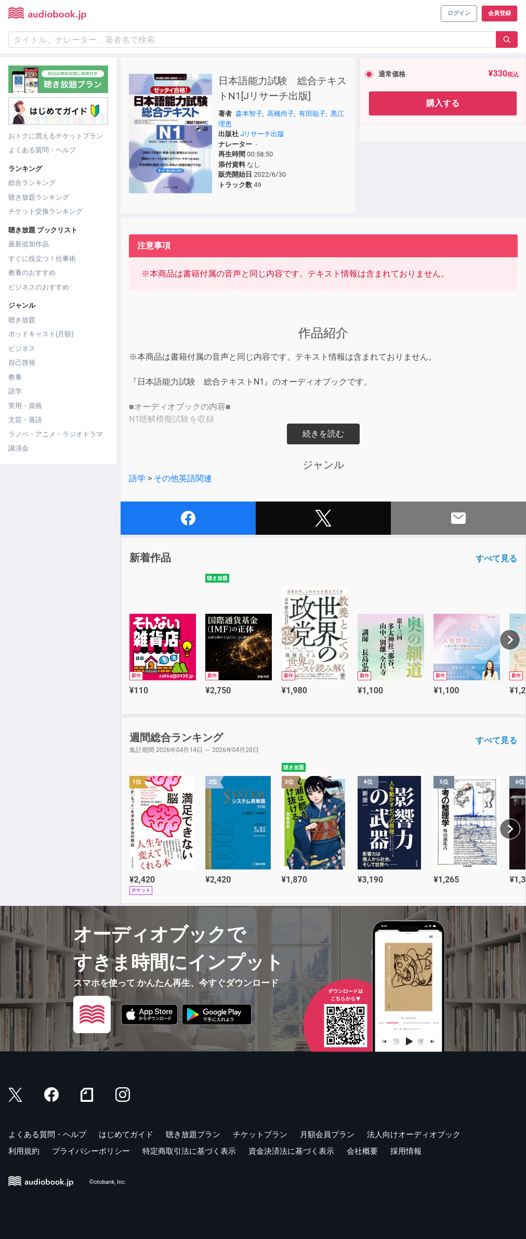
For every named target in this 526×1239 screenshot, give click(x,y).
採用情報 (406, 1151)
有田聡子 (312, 113)
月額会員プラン (327, 1134)
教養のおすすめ (32, 272)
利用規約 (24, 1151)
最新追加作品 (28, 244)
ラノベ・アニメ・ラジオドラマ (55, 434)
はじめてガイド (126, 1134)
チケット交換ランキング (45, 211)
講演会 (18, 448)
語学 (15, 391)
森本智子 (248, 113)
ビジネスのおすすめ (38, 287)
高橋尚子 (280, 113)
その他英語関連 (183, 478)
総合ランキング (32, 183)
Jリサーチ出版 (262, 134)
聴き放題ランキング (38, 197)
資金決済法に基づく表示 (291, 1151)
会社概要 (362, 1151)
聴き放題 (21, 320)
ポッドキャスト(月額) (41, 334)
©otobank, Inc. (107, 1182)
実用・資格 (25, 406)
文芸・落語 (25, 420)
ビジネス (21, 348)
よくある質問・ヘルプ (42, 150)
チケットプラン (260, 1134)
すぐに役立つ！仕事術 (42, 258)
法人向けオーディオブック (414, 1134)
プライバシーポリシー (91, 1151)
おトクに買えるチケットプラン (55, 136)
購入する (442, 103)
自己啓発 (21, 362)
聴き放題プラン (193, 1134)
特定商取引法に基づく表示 (189, 1151)
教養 (15, 377)
